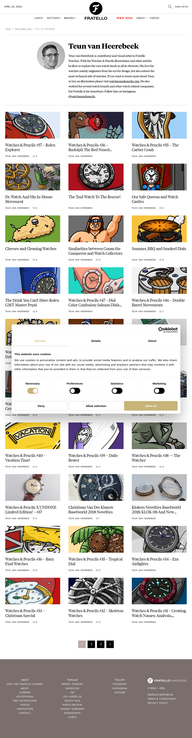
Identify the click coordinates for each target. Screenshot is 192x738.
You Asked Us (72, 696)
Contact (25, 713)
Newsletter (25, 709)
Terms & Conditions (162, 699)
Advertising (24, 696)
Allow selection (96, 405)
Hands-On (72, 688)
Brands (69, 18)
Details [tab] (96, 340)
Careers (25, 692)
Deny (41, 405)
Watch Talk (72, 700)
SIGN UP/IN (181, 6)
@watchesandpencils (81, 96)
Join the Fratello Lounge (25, 684)
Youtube (119, 692)
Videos (154, 18)
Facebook (120, 684)
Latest (38, 18)
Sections (53, 18)
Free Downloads (25, 700)
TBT (72, 692)
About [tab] (152, 340)
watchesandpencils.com (124, 81)
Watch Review (72, 705)
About (140, 18)
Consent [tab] (40, 340)
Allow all (151, 405)
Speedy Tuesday (72, 684)
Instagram (119, 688)
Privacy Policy (158, 703)
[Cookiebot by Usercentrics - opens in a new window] (161, 330)
